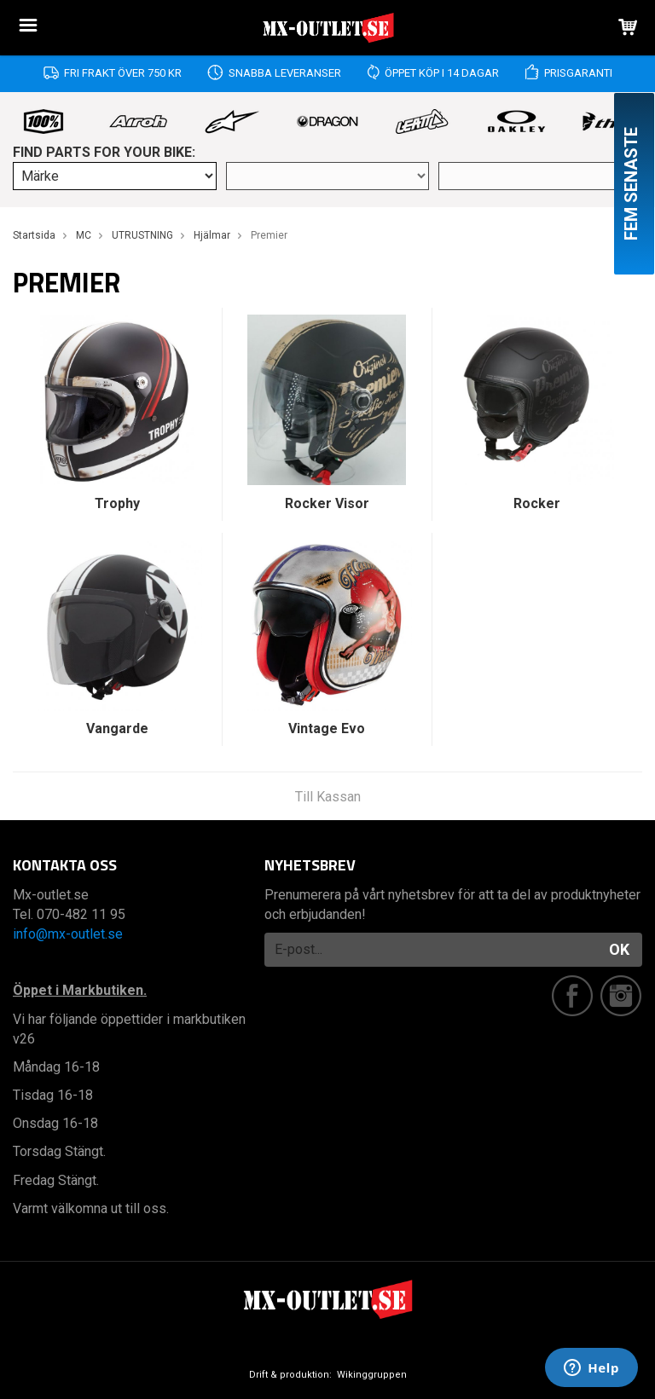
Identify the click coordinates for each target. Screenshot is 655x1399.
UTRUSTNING (142, 235)
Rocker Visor (327, 503)
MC (83, 235)
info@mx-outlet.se (68, 934)
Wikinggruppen (372, 1374)
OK (619, 949)
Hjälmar (212, 235)
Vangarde (117, 728)
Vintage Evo (326, 728)
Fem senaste (631, 183)
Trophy (117, 503)
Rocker (536, 503)
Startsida (34, 235)
